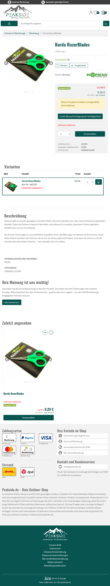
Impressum (55, 548)
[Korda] (66, 74)
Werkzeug (34, 33)
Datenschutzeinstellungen (55, 555)
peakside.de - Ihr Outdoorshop (55, 539)
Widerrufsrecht (55, 562)
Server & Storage (55, 578)
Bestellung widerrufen (55, 565)
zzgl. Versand (100, 95)
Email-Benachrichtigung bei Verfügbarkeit (80, 116)
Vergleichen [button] (80, 65)
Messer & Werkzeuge (14, 33)
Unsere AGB (55, 545)
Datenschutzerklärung (55, 551)
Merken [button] (63, 65)
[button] (28, 63)
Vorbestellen (28, 417)
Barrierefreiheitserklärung (55, 558)
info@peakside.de (72, 466)
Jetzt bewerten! (11, 302)
